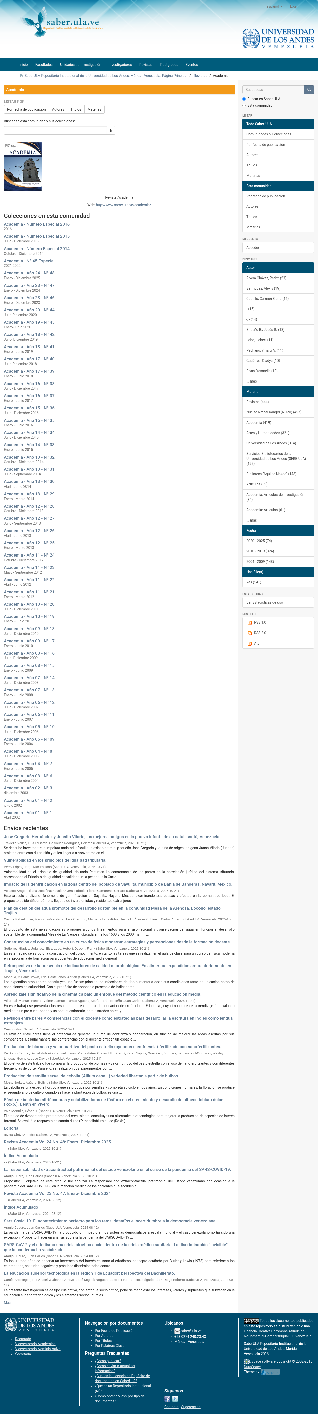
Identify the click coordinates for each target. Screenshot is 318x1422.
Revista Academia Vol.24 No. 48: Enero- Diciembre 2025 (57, 1141)
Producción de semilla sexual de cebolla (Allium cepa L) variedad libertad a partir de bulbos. (91, 1075)
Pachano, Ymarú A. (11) (264, 350)
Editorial (11, 1128)
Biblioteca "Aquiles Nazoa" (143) (271, 474)
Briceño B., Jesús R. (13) (265, 330)
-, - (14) (251, 319)
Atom (254, 643)
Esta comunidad (257, 105)
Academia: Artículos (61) (265, 510)
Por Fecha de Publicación (115, 1331)
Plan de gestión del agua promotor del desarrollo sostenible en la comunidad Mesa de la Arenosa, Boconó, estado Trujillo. (112, 910)
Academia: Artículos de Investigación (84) (275, 497)
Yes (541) (253, 582)
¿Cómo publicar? (108, 1361)
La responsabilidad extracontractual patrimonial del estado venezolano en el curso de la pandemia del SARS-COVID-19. (117, 1169)
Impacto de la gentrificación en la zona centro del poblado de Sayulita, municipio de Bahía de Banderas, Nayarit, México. (118, 884)
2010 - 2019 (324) (260, 551)
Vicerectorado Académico (35, 1344)
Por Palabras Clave (109, 1346)
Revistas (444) (257, 402)
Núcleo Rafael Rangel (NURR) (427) (273, 412)
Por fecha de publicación (26, 109)
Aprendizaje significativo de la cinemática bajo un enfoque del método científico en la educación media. (102, 994)
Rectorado (23, 1339)
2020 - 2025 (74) (259, 541)
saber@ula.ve (191, 1331)
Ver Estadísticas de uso (264, 602)
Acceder (252, 248)
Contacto (171, 1407)
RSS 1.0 (256, 622)
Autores (58, 109)
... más (251, 381)
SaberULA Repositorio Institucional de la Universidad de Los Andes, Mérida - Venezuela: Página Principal (106, 76)
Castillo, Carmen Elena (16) (267, 299)
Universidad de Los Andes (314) (271, 443)
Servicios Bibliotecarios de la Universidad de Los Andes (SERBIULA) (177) (276, 459)
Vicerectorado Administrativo (38, 1349)
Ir (111, 130)
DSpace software (262, 1361)
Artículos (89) (257, 484)
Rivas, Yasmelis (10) (262, 371)
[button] (274, 6)
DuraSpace (252, 1367)
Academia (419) (258, 423)
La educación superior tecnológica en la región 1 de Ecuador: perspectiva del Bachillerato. (89, 1273)
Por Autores (104, 1336)
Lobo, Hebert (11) (260, 340)
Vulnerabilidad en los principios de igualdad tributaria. (55, 860)
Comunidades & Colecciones (268, 134)
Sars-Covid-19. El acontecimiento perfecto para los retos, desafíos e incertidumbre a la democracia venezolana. (110, 1220)
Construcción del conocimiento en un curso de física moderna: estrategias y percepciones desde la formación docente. (117, 941)
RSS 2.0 (256, 633)
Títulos (75, 109)
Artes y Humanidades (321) (267, 433)
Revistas (200, 76)
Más (7, 1303)
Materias (94, 109)
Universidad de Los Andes (264, 1349)
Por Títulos (103, 1341)
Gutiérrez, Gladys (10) (263, 361)
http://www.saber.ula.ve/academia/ (123, 205)
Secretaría (23, 1354)
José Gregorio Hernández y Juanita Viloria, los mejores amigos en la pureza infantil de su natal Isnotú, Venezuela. (112, 836)
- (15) (250, 309)
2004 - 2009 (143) (260, 562)
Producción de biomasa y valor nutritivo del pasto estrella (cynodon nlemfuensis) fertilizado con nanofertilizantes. (112, 1046)
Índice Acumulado (21, 1155)
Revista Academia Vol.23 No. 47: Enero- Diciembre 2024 (57, 1193)
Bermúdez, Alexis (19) (263, 288)
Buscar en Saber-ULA (261, 99)
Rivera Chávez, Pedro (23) (266, 278)
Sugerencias (191, 1407)
